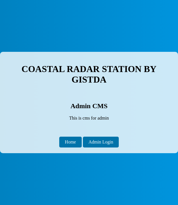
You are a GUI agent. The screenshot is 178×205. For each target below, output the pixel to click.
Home (70, 142)
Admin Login (101, 142)
